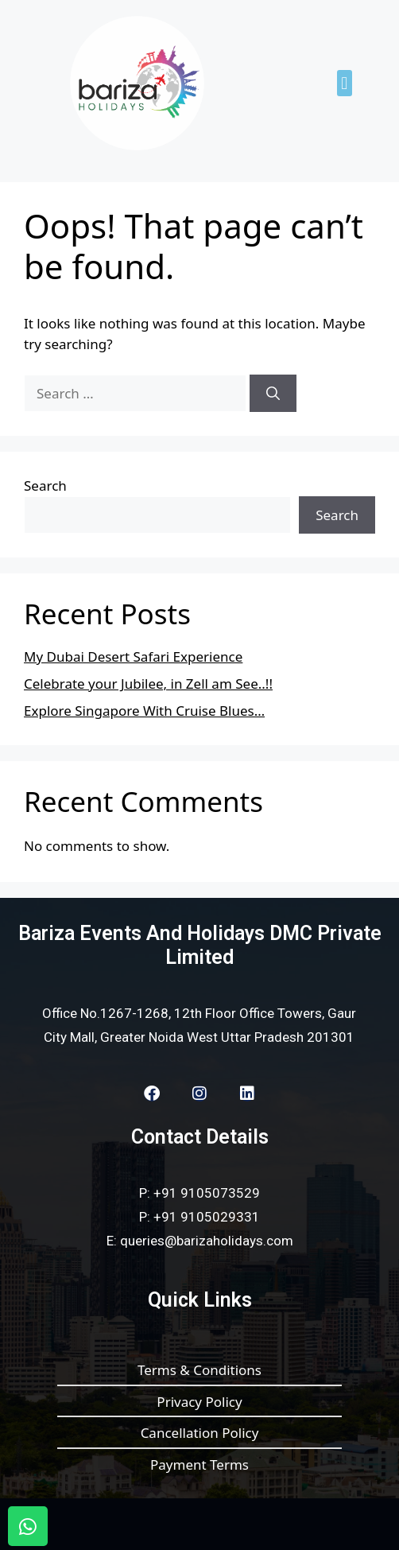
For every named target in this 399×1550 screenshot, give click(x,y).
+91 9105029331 (206, 1217)
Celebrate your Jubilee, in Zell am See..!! (148, 683)
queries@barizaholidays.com (206, 1241)
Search (45, 485)
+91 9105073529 (206, 1193)
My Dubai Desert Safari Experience (133, 656)
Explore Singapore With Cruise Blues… (144, 710)
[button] (344, 83)
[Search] (273, 394)
